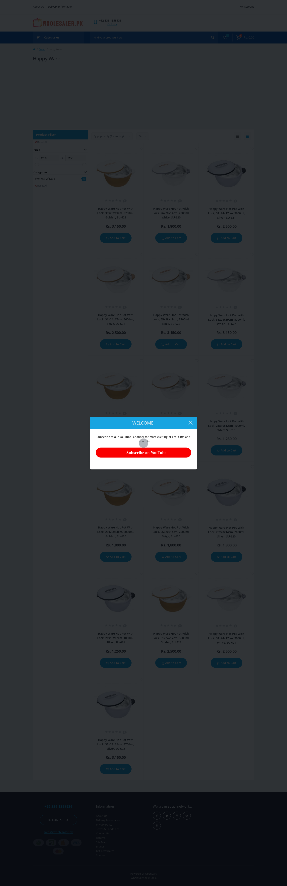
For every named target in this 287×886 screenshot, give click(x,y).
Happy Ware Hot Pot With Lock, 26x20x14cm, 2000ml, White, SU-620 (171, 213)
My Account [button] (247, 6)
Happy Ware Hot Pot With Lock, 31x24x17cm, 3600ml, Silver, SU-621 (226, 213)
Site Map (101, 842)
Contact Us (102, 833)
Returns (100, 838)
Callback (112, 24)
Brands (100, 846)
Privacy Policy (104, 824)
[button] (110, 20)
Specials (100, 855)
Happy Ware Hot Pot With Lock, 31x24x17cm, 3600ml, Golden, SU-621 (171, 638)
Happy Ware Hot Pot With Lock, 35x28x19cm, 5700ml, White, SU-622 (226, 319)
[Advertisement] (143, 95)
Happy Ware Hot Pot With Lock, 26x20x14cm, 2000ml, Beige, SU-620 (171, 531)
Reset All (41, 142)
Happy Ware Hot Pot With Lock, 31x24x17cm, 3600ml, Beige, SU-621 (115, 319)
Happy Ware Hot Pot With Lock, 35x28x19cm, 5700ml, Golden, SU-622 (115, 213)
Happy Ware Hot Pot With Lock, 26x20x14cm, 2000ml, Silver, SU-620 (226, 532)
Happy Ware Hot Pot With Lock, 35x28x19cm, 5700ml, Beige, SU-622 (171, 319)
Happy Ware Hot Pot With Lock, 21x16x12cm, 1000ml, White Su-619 (226, 425)
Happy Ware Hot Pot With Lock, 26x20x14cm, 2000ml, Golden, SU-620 (115, 531)
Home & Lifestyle (45, 178)
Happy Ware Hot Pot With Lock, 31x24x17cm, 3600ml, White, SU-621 (226, 638)
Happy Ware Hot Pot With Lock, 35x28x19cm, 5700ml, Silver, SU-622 (115, 744)
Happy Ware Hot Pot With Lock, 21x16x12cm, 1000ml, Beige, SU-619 (171, 425)
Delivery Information (60, 6)
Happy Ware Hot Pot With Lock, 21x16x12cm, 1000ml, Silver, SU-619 (115, 638)
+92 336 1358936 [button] (58, 806)
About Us (38, 6)
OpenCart (151, 873)
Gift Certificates (105, 851)
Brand (42, 49)
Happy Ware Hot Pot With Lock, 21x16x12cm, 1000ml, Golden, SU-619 (115, 425)
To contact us (58, 820)
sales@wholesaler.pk (58, 832)
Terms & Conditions (107, 829)
